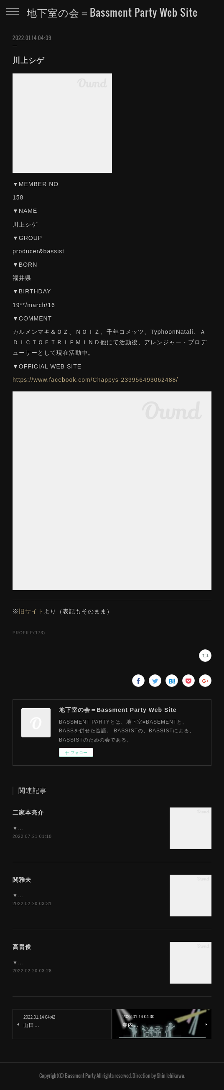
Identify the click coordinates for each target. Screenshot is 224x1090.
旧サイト (31, 611)
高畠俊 (22, 947)
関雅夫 (22, 880)
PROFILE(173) (29, 633)
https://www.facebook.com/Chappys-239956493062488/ (95, 379)
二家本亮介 (28, 812)
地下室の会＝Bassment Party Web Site (112, 12)
